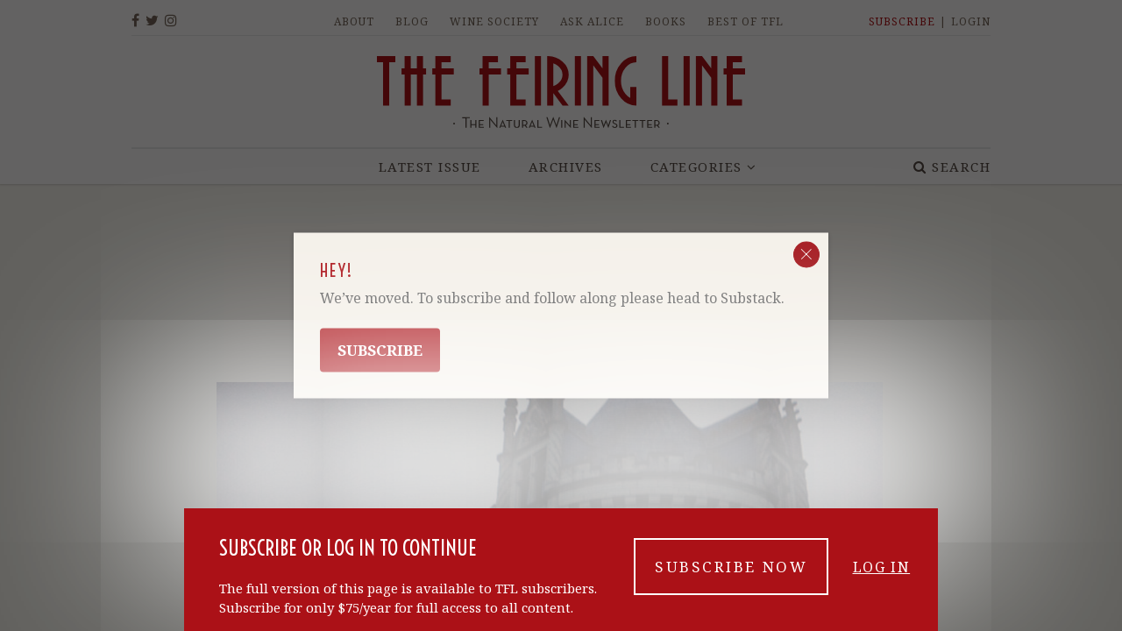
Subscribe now (731, 572)
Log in (882, 572)
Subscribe (380, 350)
